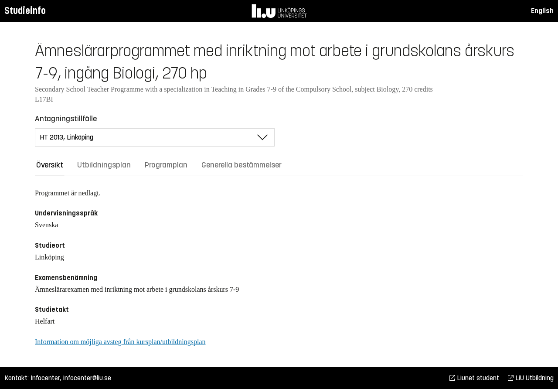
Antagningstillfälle (66, 118)
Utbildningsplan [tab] (104, 165)
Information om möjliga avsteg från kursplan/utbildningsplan (120, 341)
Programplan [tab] (166, 165)
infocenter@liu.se (87, 378)
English (542, 11)
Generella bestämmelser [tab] (241, 165)
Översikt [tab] (49, 165)
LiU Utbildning (531, 378)
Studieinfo (25, 11)
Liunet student (474, 378)
